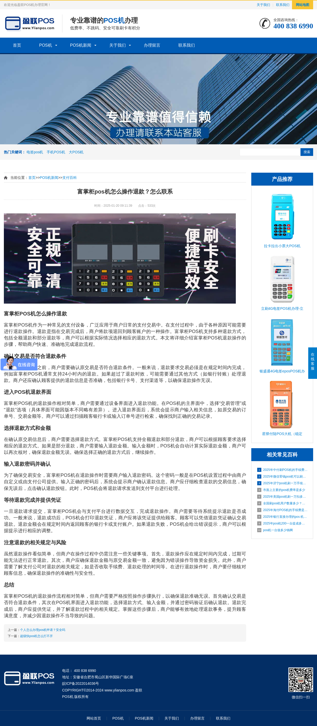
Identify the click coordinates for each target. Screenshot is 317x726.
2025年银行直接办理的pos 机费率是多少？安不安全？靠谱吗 (282, 517)
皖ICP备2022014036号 (80, 683)
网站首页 (94, 718)
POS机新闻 (80, 45)
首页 (17, 45)
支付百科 (69, 178)
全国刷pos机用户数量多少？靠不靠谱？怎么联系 (282, 503)
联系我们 (282, 5)
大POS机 (76, 152)
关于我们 (263, 5)
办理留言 (152, 45)
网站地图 (302, 5)
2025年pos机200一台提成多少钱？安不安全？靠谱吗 (282, 523)
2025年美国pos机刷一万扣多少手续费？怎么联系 (282, 497)
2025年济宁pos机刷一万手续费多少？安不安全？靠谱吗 (282, 483)
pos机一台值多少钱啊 (275, 530)
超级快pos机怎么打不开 (36, 636)
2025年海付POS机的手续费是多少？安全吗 (282, 510)
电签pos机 (35, 152)
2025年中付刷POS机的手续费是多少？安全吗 (282, 470)
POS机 (45, 45)
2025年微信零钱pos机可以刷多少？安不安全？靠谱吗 (282, 476)
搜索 (307, 152)
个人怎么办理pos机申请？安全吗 (42, 630)
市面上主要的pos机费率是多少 (281, 490)
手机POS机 (56, 152)
